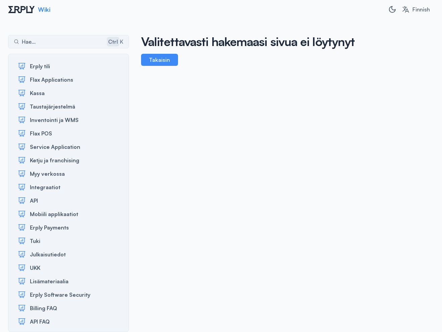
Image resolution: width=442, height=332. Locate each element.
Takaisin (159, 59)
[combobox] (416, 9)
